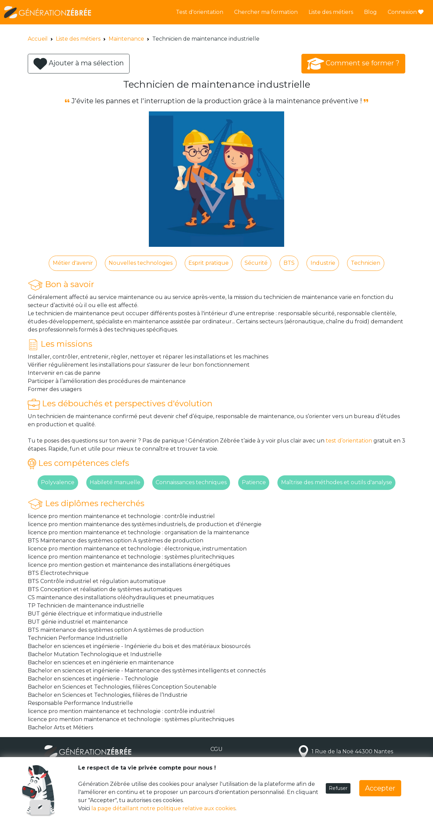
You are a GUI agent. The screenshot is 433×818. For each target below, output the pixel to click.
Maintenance (126, 39)
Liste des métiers (331, 12)
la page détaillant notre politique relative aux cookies (163, 808)
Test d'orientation (199, 12)
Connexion (406, 12)
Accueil (38, 39)
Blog (370, 12)
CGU (216, 749)
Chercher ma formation (266, 12)
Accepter (380, 788)
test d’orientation (349, 440)
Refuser (338, 788)
